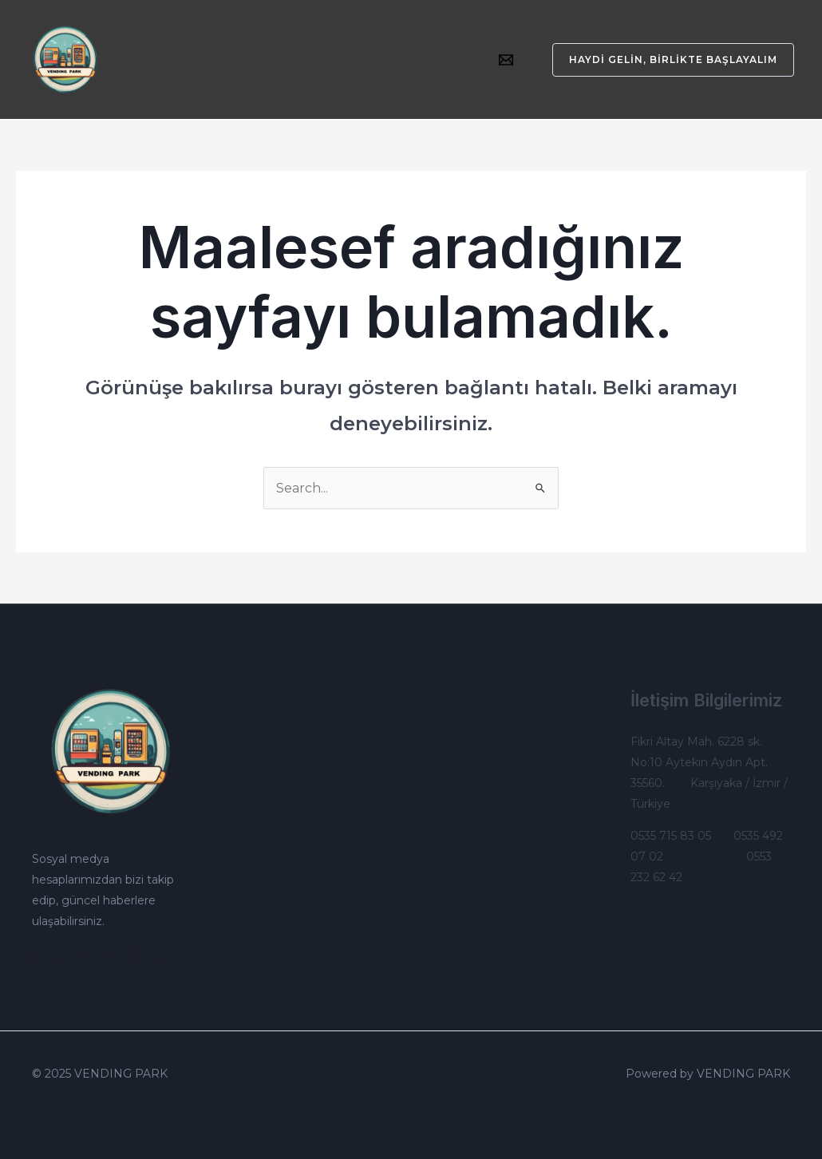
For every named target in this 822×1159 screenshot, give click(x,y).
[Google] (158, 955)
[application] (304, 48)
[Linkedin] (110, 955)
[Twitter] (38, 955)
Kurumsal (165, 48)
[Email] (506, 60)
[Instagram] (62, 955)
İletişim (159, 72)
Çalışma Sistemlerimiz (394, 48)
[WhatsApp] (134, 955)
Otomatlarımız (261, 48)
